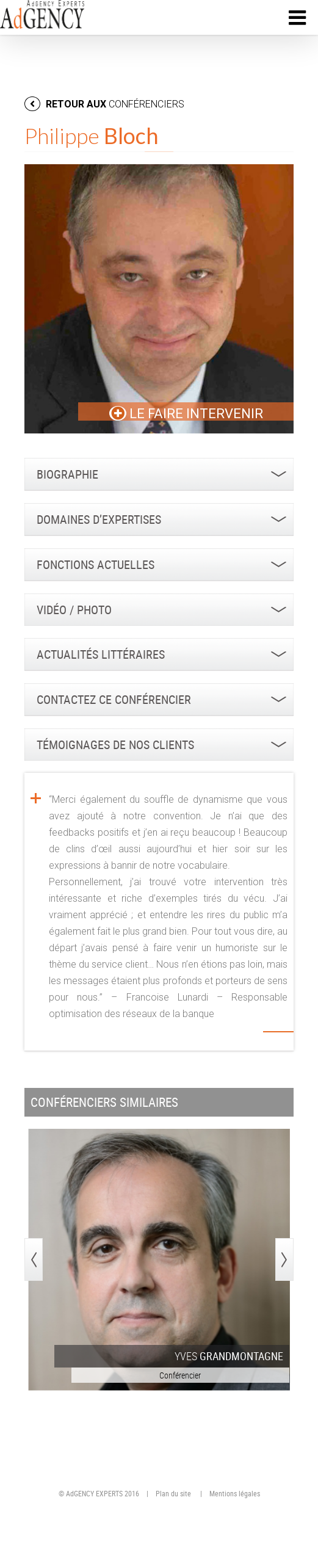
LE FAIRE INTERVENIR (186, 413)
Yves (229, 1356)
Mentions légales (234, 1493)
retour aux (104, 104)
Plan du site (173, 1493)
